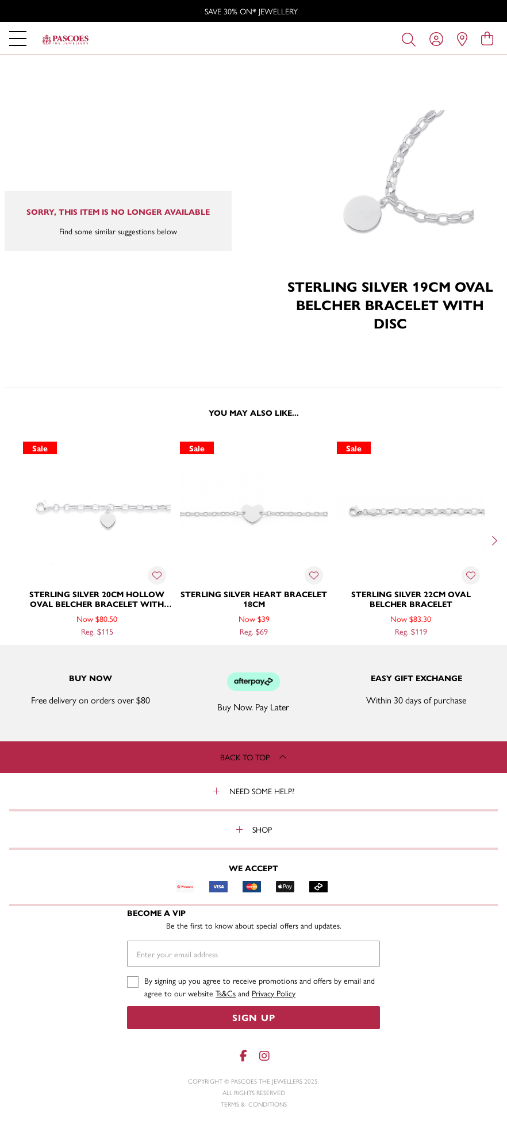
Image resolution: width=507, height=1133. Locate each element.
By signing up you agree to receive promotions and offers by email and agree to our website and (259, 987)
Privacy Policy (273, 993)
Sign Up (253, 1017)
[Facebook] (243, 1056)
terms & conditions (254, 1104)
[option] (253, 11)
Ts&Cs (226, 993)
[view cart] (487, 38)
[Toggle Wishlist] (157, 575)
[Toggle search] (411, 38)
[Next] (493, 541)
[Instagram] (264, 1056)
